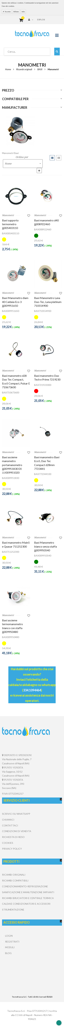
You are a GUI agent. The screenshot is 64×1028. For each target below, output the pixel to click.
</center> (32, 969)
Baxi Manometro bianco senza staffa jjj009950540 (45, 546)
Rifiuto (16, 11)
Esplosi (41, 19)
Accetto (7, 11)
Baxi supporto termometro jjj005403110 (10, 224)
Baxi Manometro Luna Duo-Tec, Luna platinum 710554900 (47, 301)
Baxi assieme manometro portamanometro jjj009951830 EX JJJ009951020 (12, 465)
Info (23, 11)
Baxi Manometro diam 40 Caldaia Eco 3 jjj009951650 (15, 301)
